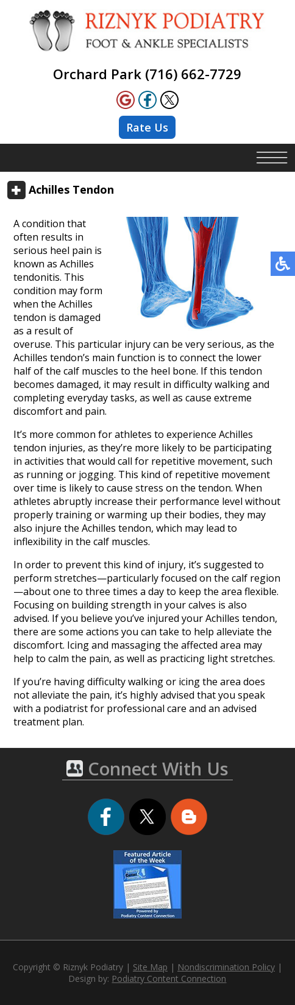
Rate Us (147, 127)
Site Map (150, 967)
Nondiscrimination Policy (226, 967)
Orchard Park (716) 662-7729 (147, 74)
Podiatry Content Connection (169, 978)
